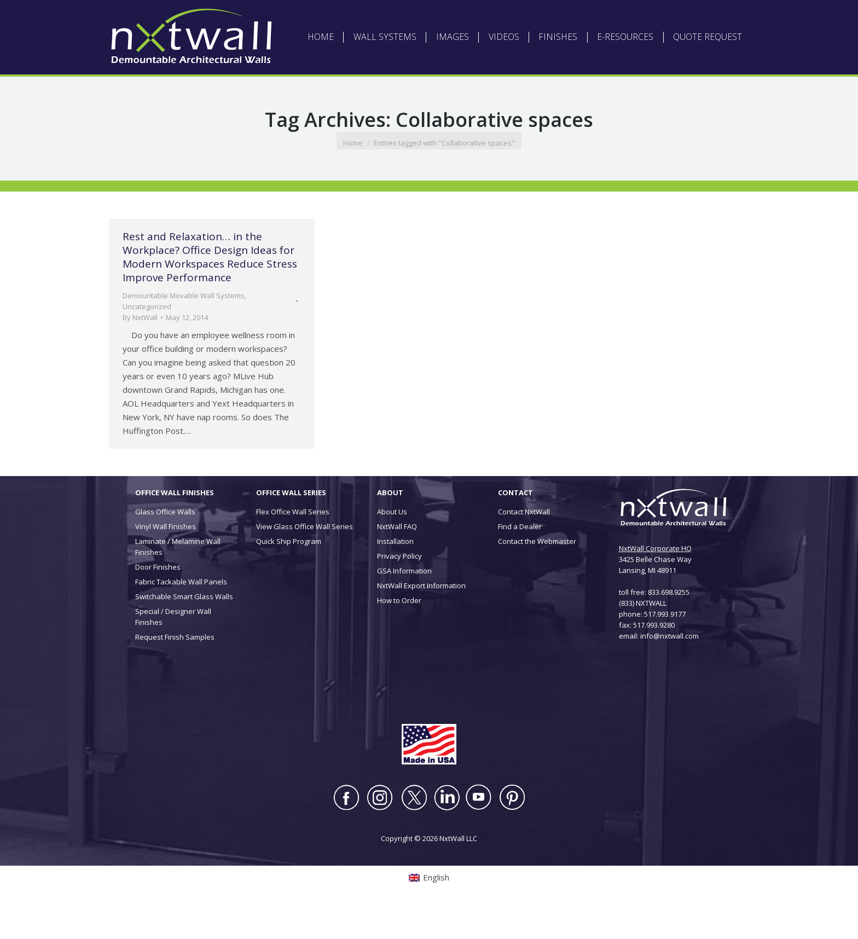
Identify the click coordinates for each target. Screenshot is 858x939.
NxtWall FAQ (397, 560)
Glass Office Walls (165, 545)
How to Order (399, 634)
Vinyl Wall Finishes (165, 560)
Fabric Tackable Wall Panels (181, 615)
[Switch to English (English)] (240, 17)
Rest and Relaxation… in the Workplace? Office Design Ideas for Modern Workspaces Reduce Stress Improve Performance (210, 290)
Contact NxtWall (524, 545)
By (140, 351)
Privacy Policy (399, 589)
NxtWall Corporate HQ (655, 582)
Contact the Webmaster (537, 574)
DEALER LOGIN (485, 16)
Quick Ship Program (288, 574)
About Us (392, 545)
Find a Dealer (520, 560)
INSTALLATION (537, 16)
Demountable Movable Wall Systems (184, 329)
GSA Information (404, 604)
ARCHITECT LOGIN (428, 16)
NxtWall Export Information (421, 619)
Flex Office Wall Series (292, 545)
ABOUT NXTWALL (366, 16)
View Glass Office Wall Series (304, 560)
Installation (395, 574)
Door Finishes (158, 600)
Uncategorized (147, 340)
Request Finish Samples (175, 670)
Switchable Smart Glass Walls (184, 630)
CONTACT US (587, 16)
